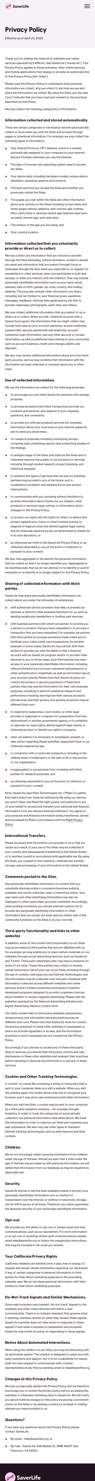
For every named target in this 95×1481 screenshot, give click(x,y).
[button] (87, 6)
